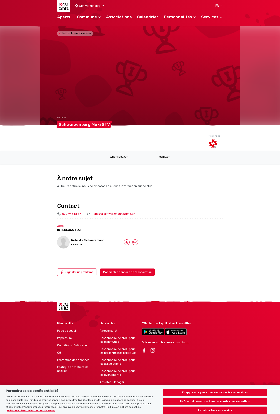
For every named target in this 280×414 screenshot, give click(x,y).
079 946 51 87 (71, 213)
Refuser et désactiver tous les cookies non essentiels (215, 404)
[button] (89, 6)
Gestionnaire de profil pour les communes (117, 339)
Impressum (64, 338)
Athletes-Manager (112, 382)
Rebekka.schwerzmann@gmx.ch (113, 213)
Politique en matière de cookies (72, 369)
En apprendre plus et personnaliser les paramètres (215, 395)
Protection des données (73, 360)
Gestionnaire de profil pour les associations (117, 361)
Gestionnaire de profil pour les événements (117, 373)
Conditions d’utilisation (73, 345)
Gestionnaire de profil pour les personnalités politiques (118, 351)
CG (59, 352)
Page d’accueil (67, 330)
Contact (164, 157)
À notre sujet (119, 157)
